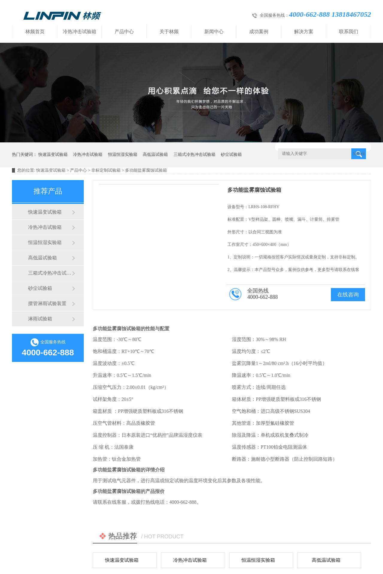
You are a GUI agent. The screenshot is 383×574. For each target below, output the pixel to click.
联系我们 (348, 31)
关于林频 (169, 31)
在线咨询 (348, 295)
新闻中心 (214, 31)
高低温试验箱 (155, 154)
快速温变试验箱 (53, 154)
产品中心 (124, 31)
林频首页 (35, 31)
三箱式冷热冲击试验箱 (194, 154)
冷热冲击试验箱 (79, 31)
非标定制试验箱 (106, 170)
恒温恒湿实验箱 (122, 154)
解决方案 (303, 31)
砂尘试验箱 (231, 154)
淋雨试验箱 (40, 318)
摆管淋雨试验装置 (47, 303)
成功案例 (258, 31)
